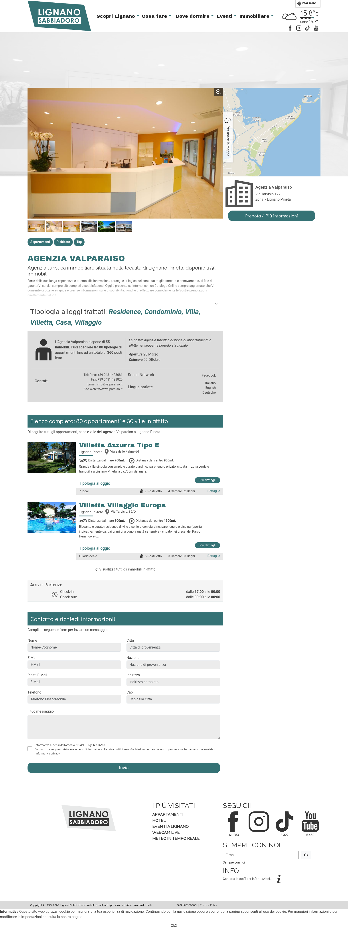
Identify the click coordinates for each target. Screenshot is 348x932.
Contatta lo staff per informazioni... (248, 879)
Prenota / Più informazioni (271, 216)
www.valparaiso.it (110, 389)
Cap (130, 692)
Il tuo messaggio (41, 711)
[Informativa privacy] (48, 753)
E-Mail (32, 658)
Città (130, 640)
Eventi (225, 16)
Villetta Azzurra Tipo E (119, 445)
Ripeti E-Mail (37, 675)
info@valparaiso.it (110, 384)
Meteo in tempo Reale (176, 838)
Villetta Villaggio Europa (122, 505)
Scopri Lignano (116, 16)
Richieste (63, 242)
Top (79, 242)
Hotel (159, 820)
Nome (32, 640)
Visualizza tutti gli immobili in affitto (127, 569)
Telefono (34, 692)
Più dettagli (208, 480)
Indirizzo (133, 675)
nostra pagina (71, 917)
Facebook (209, 375)
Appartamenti (40, 242)
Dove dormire (193, 16)
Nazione (133, 658)
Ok (306, 855)
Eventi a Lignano (170, 826)
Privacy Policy (208, 905)
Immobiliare (255, 16)
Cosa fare (155, 16)
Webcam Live (166, 832)
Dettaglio (213, 491)
